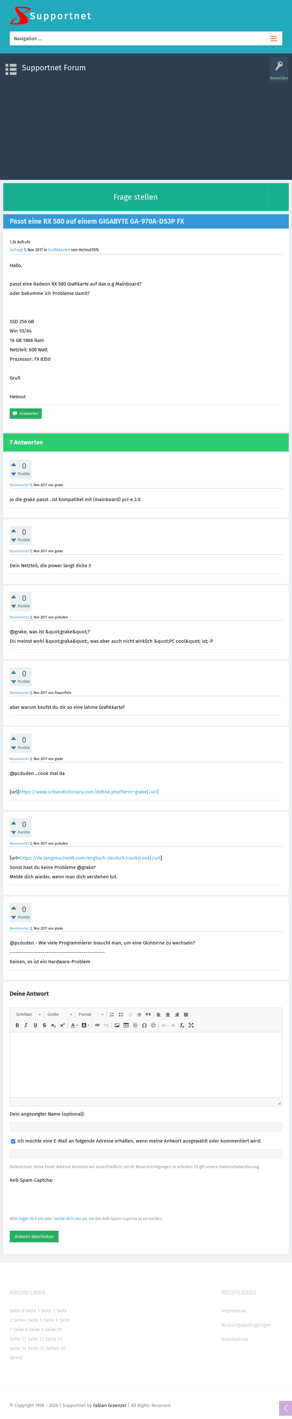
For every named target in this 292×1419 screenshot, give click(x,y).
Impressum (234, 1311)
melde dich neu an (70, 1218)
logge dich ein (31, 1218)
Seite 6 (51, 1320)
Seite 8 (20, 1329)
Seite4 (20, 1320)
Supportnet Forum (54, 67)
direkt (16, 1358)
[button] (28, 1014)
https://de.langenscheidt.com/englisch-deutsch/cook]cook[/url (90, 858)
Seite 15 (36, 1348)
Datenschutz (235, 1339)
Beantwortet (19, 485)
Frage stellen (136, 197)
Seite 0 (17, 1311)
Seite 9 (36, 1329)
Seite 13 (53, 1339)
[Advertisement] (146, 128)
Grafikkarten (59, 250)
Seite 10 (53, 1329)
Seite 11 (18, 1339)
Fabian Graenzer (109, 1405)
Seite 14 (18, 1348)
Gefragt (16, 250)
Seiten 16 (56, 1348)
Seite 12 (35, 1339)
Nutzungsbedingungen (246, 1325)
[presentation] (59, 1199)
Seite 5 (35, 1320)
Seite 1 (33, 1311)
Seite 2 (48, 1311)
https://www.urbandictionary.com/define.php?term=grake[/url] (89, 792)
